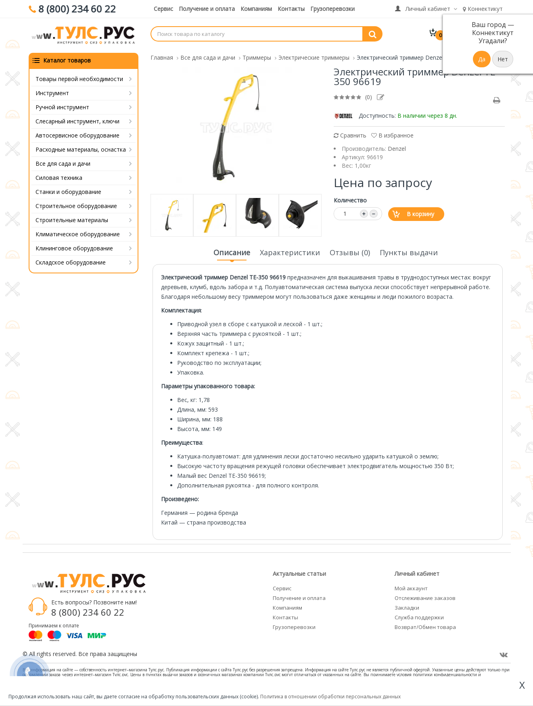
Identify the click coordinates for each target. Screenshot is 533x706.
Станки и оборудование (68, 191)
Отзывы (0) (350, 251)
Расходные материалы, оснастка (81, 148)
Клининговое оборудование (74, 247)
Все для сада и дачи (63, 163)
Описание (231, 254)
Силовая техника (59, 177)
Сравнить (350, 134)
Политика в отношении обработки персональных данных (330, 696)
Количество (350, 199)
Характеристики (290, 251)
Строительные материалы (72, 219)
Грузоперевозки (332, 8)
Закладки (407, 606)
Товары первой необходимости (79, 78)
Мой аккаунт (411, 587)
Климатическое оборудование (78, 233)
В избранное (392, 134)
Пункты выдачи (409, 251)
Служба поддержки (419, 616)
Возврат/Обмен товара (425, 626)
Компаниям (256, 8)
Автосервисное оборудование (77, 134)
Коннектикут (483, 8)
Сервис (163, 8)
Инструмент (52, 92)
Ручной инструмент (62, 106)
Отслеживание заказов (425, 597)
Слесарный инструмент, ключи (77, 120)
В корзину (420, 213)
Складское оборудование (71, 261)
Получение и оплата (207, 8)
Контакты (291, 8)
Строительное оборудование (76, 205)
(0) (368, 96)
